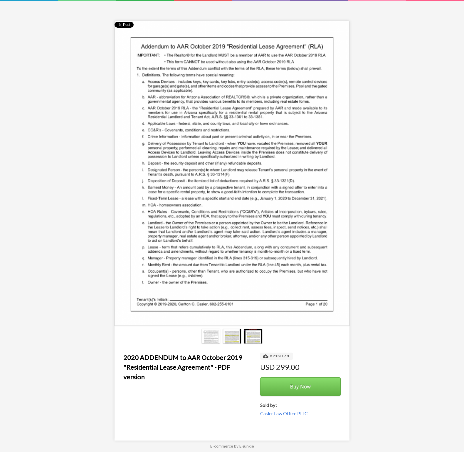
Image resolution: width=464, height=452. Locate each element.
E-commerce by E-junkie (232, 445)
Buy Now (300, 386)
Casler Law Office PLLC (284, 413)
